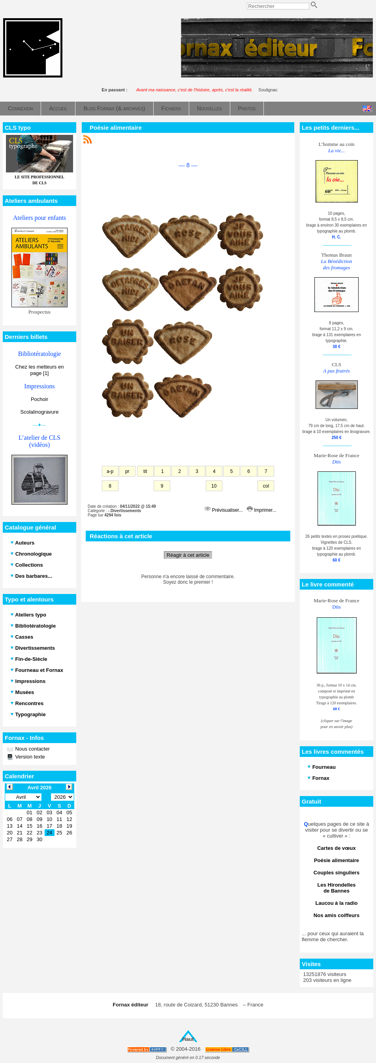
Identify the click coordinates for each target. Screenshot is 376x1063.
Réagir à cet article (188, 555)
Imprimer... (261, 510)
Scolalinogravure (40, 412)
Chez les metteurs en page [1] (39, 370)
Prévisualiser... (224, 510)
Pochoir (39, 399)
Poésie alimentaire (116, 127)
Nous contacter (32, 749)
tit (145, 471)
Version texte (29, 757)
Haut (188, 1039)
